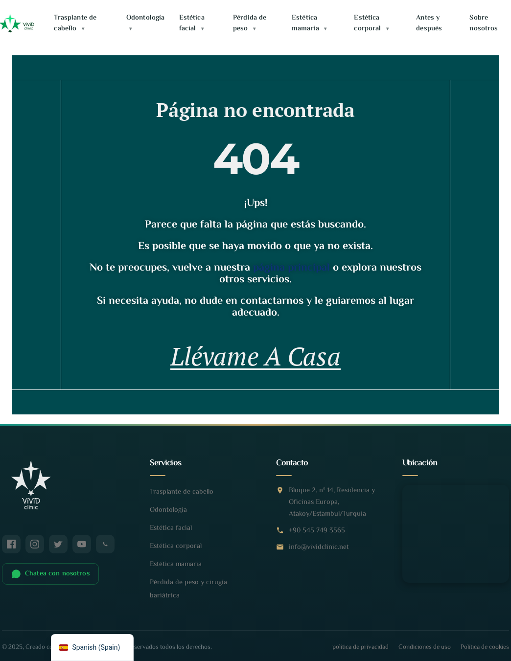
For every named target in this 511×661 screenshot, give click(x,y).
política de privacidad (360, 648)
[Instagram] (34, 544)
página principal (291, 268)
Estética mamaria (309, 23)
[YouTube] (81, 544)
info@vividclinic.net (319, 548)
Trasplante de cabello (75, 23)
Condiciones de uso (424, 648)
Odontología (145, 22)
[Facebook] (11, 544)
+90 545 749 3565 (317, 531)
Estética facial (192, 23)
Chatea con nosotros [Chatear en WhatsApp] (50, 574)
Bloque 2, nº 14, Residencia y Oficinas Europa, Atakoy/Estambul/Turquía (332, 503)
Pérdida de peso (249, 23)
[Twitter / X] (58, 544)
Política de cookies (485, 648)
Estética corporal (371, 23)
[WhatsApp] (105, 544)
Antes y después (429, 23)
